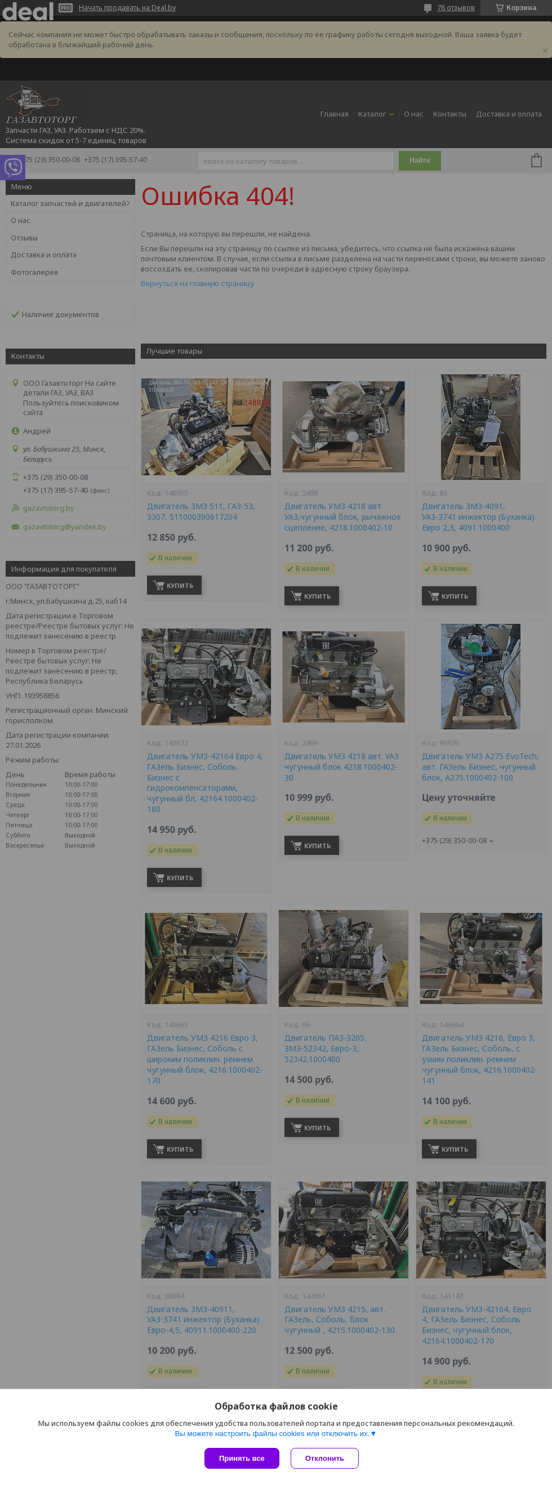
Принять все (242, 1458)
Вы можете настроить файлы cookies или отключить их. (272, 1433)
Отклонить (324, 1458)
